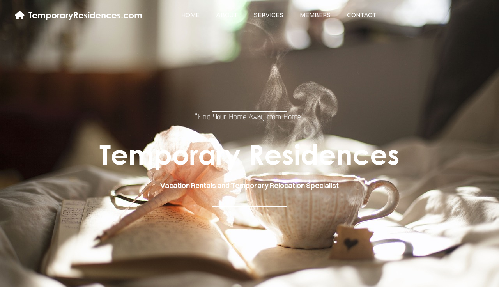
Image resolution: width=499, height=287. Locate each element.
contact (361, 15)
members (315, 15)
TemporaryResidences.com (85, 15)
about (226, 15)
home (190, 15)
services (268, 15)
